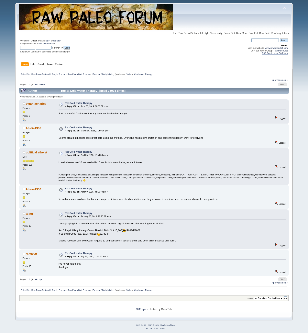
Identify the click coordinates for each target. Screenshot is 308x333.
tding (29, 213)
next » (285, 80)
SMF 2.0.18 (141, 325)
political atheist (36, 152)
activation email (46, 43)
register (57, 40)
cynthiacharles (36, 103)
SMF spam (142, 309)
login (48, 40)
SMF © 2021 (153, 325)
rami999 (31, 253)
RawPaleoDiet (281, 51)
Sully (128, 74)
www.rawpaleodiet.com (276, 48)
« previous (276, 80)
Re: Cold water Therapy (78, 103)
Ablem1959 (33, 128)
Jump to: (249, 298)
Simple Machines (167, 325)
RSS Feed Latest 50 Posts (275, 53)
